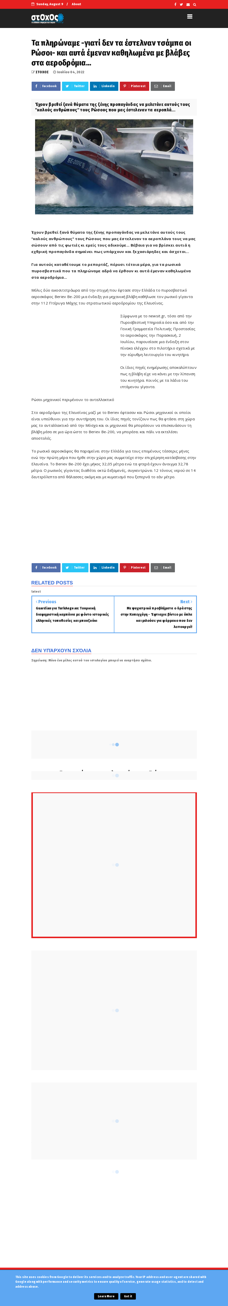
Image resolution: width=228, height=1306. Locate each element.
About (76, 4)
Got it (128, 1296)
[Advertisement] (76, 348)
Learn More (106, 1296)
